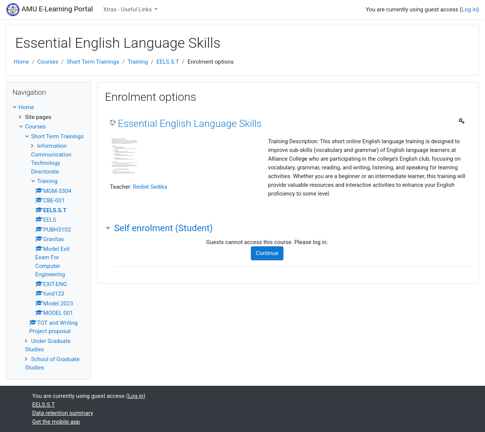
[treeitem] (48, 107)
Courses (48, 61)
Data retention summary (62, 413)
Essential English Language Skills (189, 123)
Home (21, 61)
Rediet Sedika (150, 186)
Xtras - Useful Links (128, 9)
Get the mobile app (56, 421)
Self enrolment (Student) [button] (163, 228)
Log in (469, 9)
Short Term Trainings (93, 61)
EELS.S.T (167, 61)
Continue (267, 253)
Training (138, 61)
